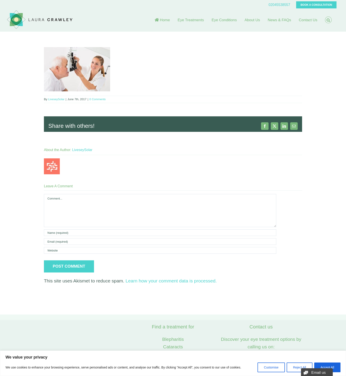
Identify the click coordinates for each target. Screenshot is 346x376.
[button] (328, 20)
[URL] (160, 250)
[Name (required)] (160, 232)
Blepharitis (173, 339)
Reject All (299, 367)
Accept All (327, 367)
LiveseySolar (56, 99)
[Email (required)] (160, 241)
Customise (271, 367)
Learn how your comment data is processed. (171, 280)
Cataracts (173, 346)
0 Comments (97, 99)
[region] (173, 363)
